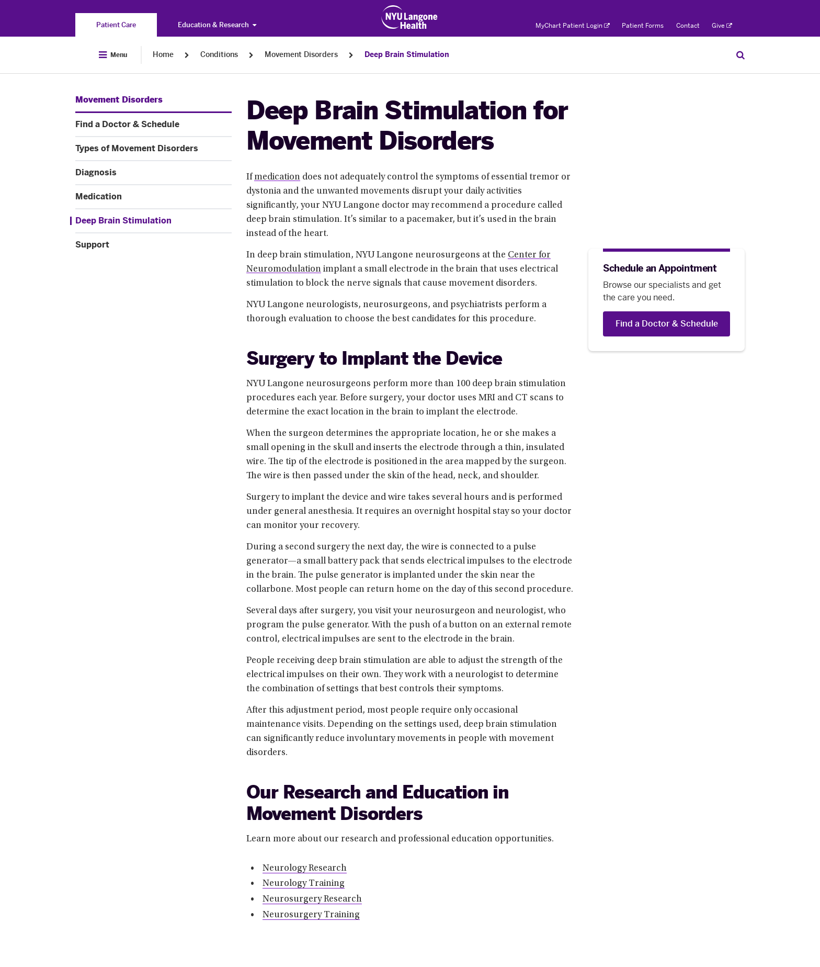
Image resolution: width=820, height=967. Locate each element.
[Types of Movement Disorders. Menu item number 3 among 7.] (153, 148)
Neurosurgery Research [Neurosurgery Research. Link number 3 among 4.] (312, 899)
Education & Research (217, 25)
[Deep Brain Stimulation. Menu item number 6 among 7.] (151, 221)
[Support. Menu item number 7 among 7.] (153, 245)
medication (277, 177)
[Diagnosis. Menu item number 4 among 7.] (153, 172)
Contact (688, 25)
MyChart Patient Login (573, 25)
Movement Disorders (301, 54)
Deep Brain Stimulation (407, 54)
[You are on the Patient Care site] (116, 25)
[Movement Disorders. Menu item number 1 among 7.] (119, 100)
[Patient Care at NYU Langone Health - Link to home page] (410, 17)
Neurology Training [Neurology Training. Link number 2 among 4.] (304, 884)
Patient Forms (643, 25)
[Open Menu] (113, 55)
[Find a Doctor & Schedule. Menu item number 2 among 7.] (153, 124)
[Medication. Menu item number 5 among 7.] (153, 197)
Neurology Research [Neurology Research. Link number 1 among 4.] (305, 868)
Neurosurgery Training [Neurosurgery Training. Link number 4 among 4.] (311, 915)
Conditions (219, 54)
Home (163, 54)
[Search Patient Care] (740, 55)
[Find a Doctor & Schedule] (666, 323)
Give (722, 25)
